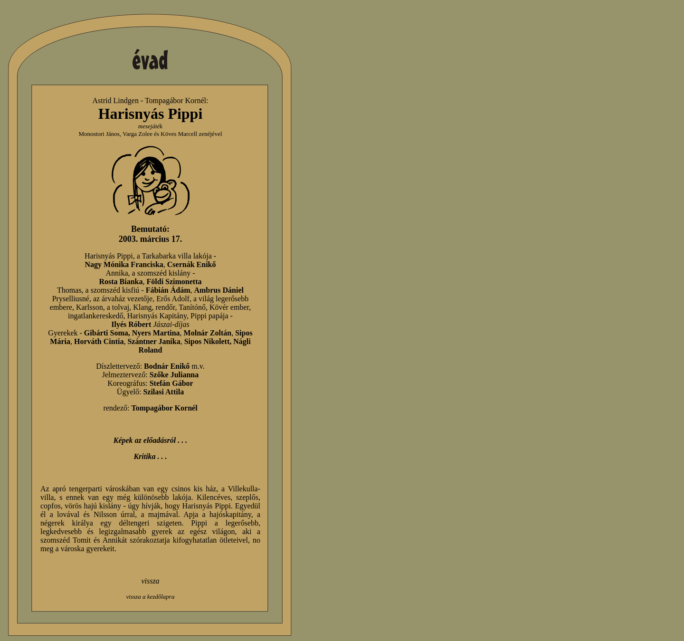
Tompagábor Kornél (175, 100)
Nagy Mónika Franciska (124, 264)
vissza (150, 581)
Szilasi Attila (163, 392)
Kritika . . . (150, 456)
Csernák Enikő (191, 264)
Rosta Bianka (120, 281)
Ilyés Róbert (131, 324)
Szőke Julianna (174, 375)
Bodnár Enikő (167, 366)
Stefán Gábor (171, 383)
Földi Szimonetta (174, 281)
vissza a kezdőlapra (150, 596)
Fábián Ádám (168, 290)
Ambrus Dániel (218, 290)
